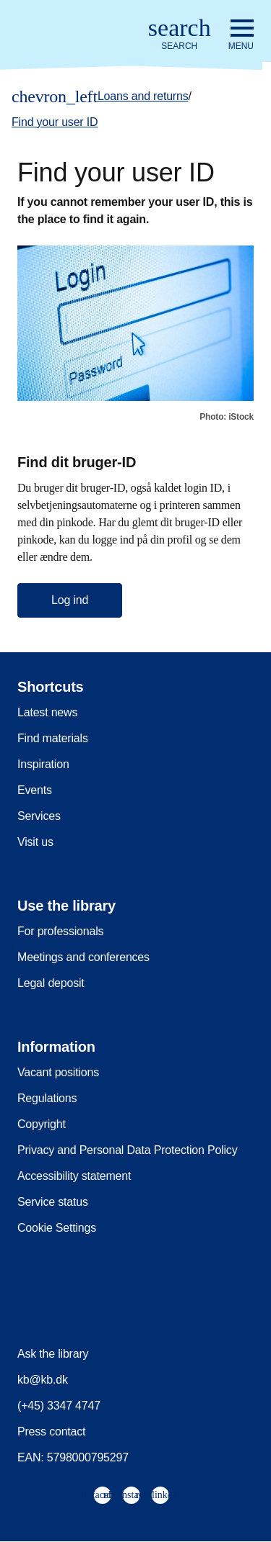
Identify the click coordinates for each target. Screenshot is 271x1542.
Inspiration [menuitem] (43, 764)
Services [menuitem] (39, 816)
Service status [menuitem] (52, 1202)
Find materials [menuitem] (52, 738)
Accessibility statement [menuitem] (74, 1176)
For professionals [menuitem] (60, 931)
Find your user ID (55, 122)
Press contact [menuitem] (51, 1431)
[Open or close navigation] (241, 35)
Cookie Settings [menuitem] (56, 1228)
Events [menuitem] (34, 790)
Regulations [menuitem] (47, 1098)
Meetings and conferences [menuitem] (83, 957)
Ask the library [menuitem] (52, 1354)
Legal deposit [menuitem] (51, 983)
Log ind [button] (69, 600)
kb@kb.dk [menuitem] (42, 1380)
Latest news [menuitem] (47, 712)
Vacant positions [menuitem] (58, 1072)
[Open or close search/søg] (179, 35)
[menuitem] (102, 1495)
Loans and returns (143, 96)
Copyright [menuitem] (41, 1124)
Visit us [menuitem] (35, 842)
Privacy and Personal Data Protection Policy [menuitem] (127, 1150)
